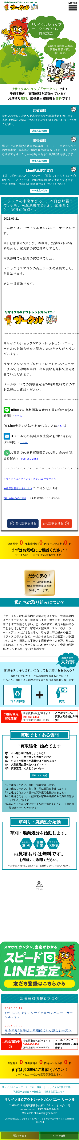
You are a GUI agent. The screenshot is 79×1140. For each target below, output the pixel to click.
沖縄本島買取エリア (58, 1097)
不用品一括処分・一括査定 (24, 1097)
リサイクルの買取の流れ (39, 1093)
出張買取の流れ (39, 161)
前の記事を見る (23, 525)
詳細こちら (40, 777)
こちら (62, 426)
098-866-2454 (32, 460)
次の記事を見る (56, 525)
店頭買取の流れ (39, 130)
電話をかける (20, 1134)
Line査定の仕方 (39, 191)
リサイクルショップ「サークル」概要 (37, 1088)
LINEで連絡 (59, 1134)
